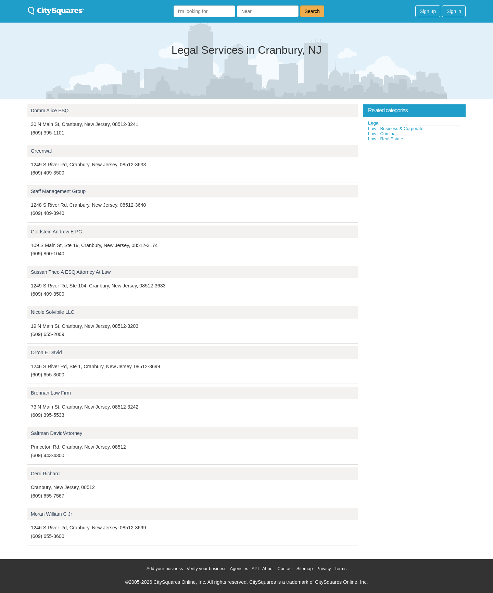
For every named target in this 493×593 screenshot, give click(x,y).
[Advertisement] (414, 193)
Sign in (453, 11)
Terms (340, 568)
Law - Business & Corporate (396, 128)
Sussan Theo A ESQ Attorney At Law (71, 272)
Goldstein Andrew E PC (56, 231)
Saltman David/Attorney (56, 433)
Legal (374, 123)
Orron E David (46, 352)
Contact (285, 568)
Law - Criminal (382, 133)
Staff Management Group (58, 191)
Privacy (323, 568)
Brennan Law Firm (51, 393)
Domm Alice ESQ (49, 110)
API (255, 568)
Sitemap (304, 568)
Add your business (165, 568)
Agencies (239, 568)
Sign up (428, 11)
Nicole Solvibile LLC (52, 312)
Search (312, 11)
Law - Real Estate (385, 138)
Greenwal (41, 151)
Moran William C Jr (51, 514)
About (268, 568)
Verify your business (206, 568)
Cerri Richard (45, 473)
